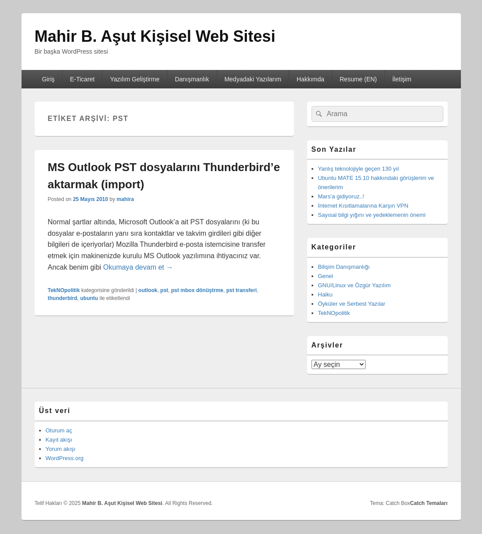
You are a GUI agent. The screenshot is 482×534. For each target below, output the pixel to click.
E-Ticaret (82, 79)
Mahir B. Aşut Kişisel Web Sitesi (155, 36)
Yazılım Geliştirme (134, 79)
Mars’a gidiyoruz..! (341, 196)
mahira (125, 199)
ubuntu (89, 298)
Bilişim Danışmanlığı (344, 266)
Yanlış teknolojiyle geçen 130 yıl (358, 168)
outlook (147, 290)
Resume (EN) (358, 79)
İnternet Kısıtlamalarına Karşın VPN (363, 205)
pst (164, 290)
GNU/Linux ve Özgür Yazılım (354, 285)
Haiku (325, 294)
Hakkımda (310, 79)
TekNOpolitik (64, 290)
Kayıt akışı (59, 439)
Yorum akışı (61, 449)
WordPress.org (64, 458)
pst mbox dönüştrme (197, 290)
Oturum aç (59, 430)
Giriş (48, 79)
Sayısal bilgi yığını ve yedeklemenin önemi (372, 215)
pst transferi (241, 290)
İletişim (402, 79)
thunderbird (62, 298)
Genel (325, 276)
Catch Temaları (428, 503)
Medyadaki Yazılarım (253, 79)
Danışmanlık (192, 79)
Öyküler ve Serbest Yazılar (351, 303)
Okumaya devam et (138, 267)
